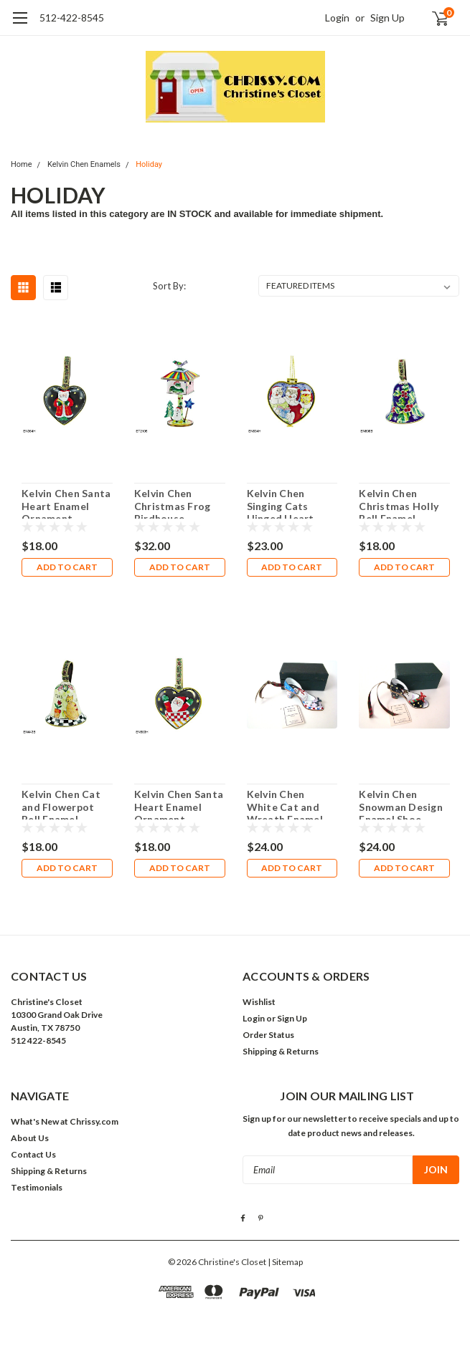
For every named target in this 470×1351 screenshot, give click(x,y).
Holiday (149, 164)
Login (337, 17)
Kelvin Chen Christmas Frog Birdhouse (172, 503)
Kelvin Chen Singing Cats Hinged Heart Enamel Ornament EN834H (291, 503)
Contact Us (33, 1154)
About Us (30, 1138)
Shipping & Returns (281, 1051)
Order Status (268, 1034)
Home (21, 164)
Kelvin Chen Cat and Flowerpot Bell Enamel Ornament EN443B (61, 803)
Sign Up (387, 17)
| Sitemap (285, 1261)
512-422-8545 (71, 17)
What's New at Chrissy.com (64, 1121)
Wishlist (259, 1001)
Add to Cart (67, 567)
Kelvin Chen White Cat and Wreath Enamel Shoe (285, 803)
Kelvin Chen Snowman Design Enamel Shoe (401, 803)
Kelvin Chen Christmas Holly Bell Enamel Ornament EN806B (398, 503)
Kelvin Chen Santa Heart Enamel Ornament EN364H (66, 503)
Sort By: (169, 286)
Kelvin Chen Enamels (84, 164)
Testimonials (36, 1187)
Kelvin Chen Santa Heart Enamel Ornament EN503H (178, 803)
